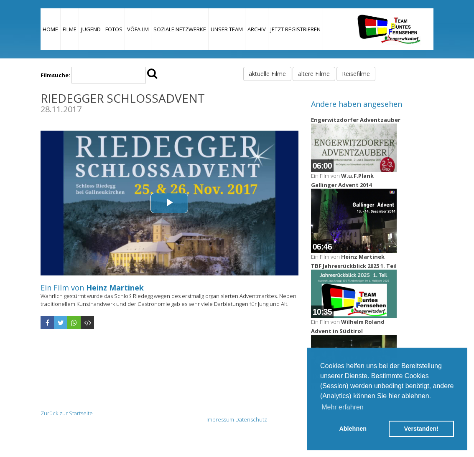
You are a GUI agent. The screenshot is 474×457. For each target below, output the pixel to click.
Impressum (220, 419)
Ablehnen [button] (353, 428)
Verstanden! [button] (421, 428)
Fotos (113, 29)
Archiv (256, 29)
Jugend (91, 29)
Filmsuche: (55, 75)
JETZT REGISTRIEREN (295, 29)
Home (50, 29)
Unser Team (227, 29)
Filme (69, 29)
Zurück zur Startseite (67, 413)
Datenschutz (251, 419)
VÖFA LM (138, 29)
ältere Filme (314, 74)
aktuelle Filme (267, 74)
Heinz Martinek (115, 288)
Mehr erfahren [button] (342, 407)
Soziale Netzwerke (179, 29)
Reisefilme (356, 74)
